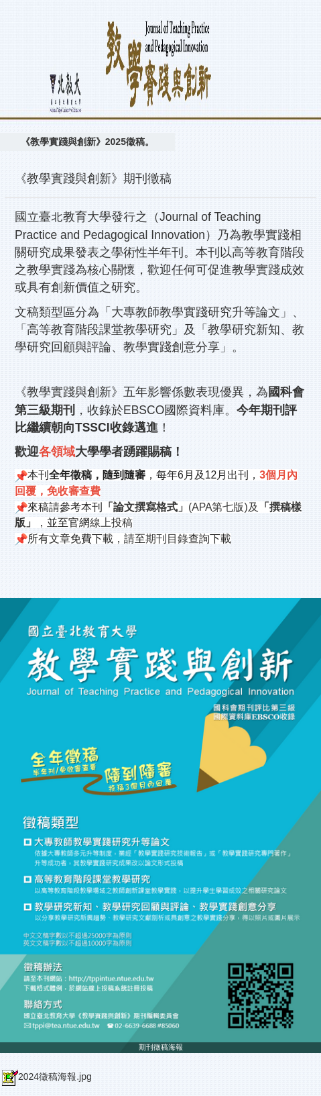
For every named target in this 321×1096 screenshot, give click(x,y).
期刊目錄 (166, 538)
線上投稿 (111, 522)
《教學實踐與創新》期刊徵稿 (93, 178)
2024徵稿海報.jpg (46, 1076)
